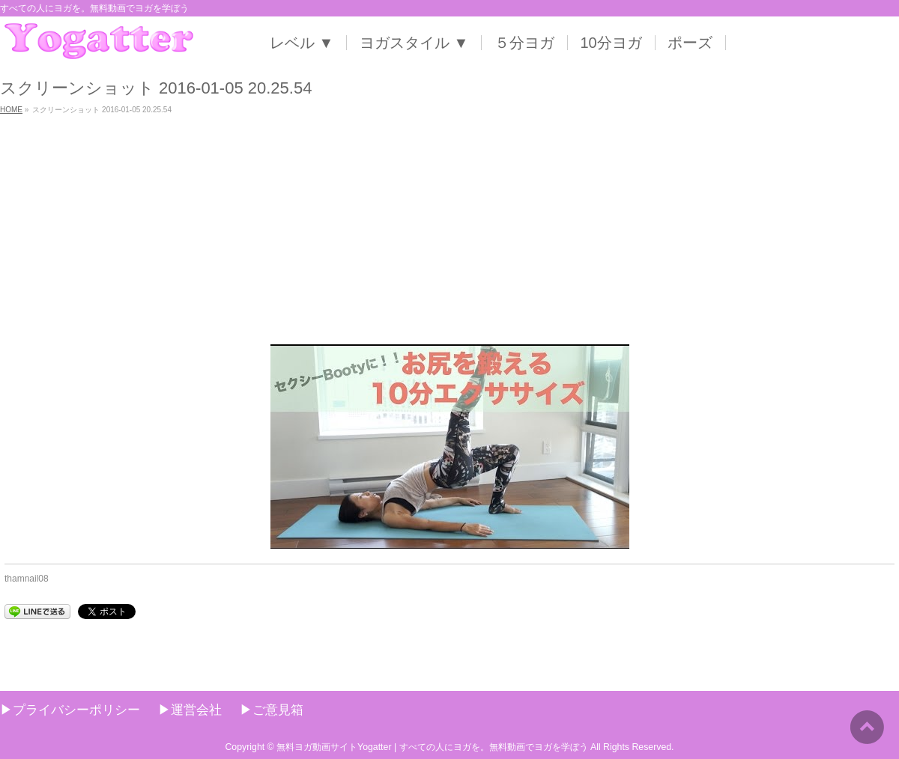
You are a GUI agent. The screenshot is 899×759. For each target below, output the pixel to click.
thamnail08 (26, 578)
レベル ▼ (301, 42)
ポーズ (690, 42)
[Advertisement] (449, 232)
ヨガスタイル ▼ (414, 42)
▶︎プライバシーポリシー (70, 709)
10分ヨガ (611, 42)
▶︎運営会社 (190, 709)
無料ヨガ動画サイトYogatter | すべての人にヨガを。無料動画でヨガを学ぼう (431, 747)
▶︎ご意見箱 (271, 709)
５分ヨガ (524, 42)
